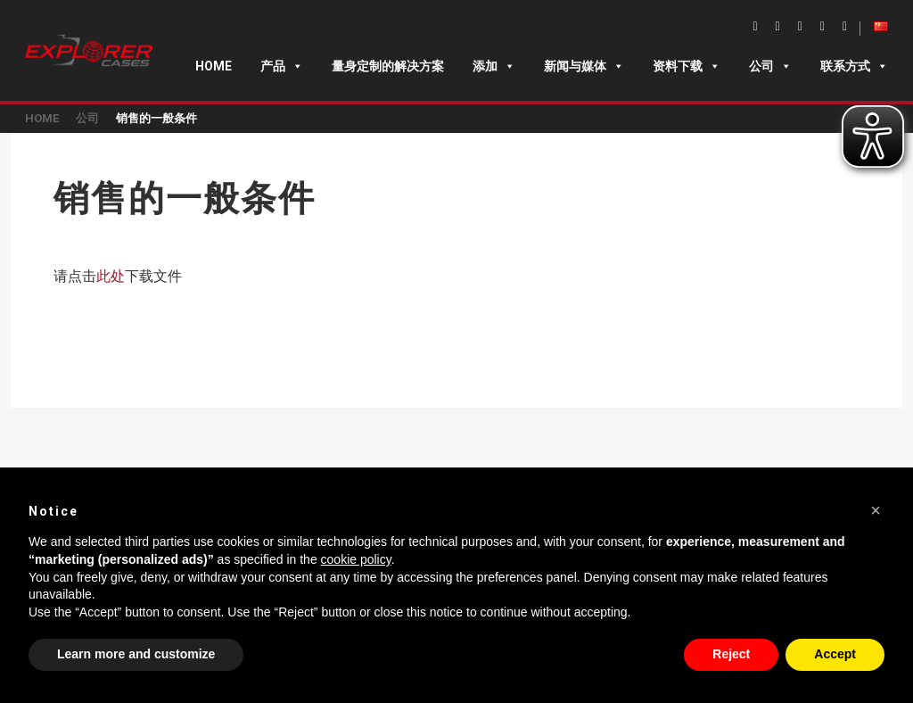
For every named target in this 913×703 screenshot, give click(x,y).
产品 (281, 66)
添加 (494, 66)
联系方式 (854, 66)
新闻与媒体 (584, 66)
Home (213, 66)
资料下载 (686, 66)
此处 (110, 276)
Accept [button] (835, 654)
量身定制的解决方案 (388, 66)
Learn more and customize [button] (136, 654)
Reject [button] (731, 654)
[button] (875, 510)
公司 (770, 66)
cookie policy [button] (356, 559)
